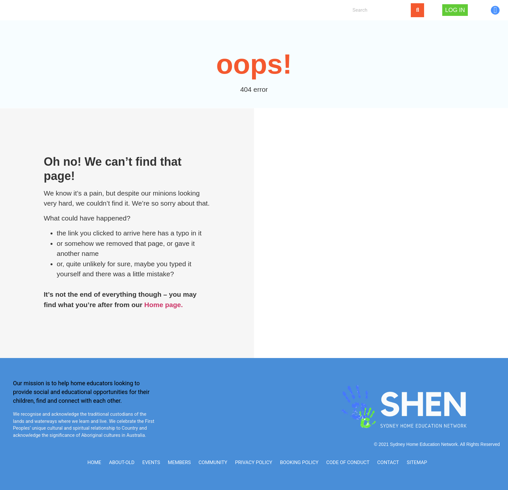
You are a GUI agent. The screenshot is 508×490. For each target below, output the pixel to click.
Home (79, 10)
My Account (240, 10)
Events (151, 462)
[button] (129, 10)
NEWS (184, 10)
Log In (269, 10)
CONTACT (208, 10)
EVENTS (159, 10)
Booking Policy (299, 462)
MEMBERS (128, 10)
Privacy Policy (253, 462)
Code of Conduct (347, 462)
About (101, 10)
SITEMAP (417, 462)
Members (179, 462)
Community (213, 462)
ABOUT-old (121, 462)
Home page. (163, 304)
